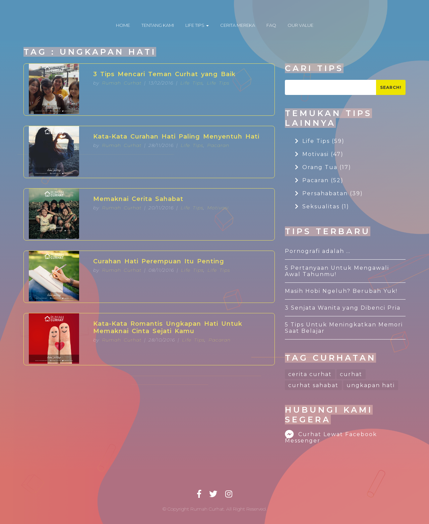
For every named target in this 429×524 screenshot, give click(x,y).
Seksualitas (322, 206)
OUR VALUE (300, 25)
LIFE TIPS (197, 25)
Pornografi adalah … (318, 251)
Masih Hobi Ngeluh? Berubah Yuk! (341, 291)
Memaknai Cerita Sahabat (138, 199)
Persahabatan (329, 193)
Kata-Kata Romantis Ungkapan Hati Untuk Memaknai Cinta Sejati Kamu (167, 327)
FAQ (271, 25)
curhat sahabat (313, 385)
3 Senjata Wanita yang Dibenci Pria (343, 308)
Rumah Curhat (121, 83)
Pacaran (218, 145)
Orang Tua (323, 167)
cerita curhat (310, 374)
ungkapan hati (371, 385)
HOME (123, 25)
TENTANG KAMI (157, 25)
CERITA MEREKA (237, 25)
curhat (351, 374)
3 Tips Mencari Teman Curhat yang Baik (164, 74)
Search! (391, 87)
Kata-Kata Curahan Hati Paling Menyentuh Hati (176, 136)
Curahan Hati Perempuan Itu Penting (158, 261)
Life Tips (191, 83)
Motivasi (218, 208)
